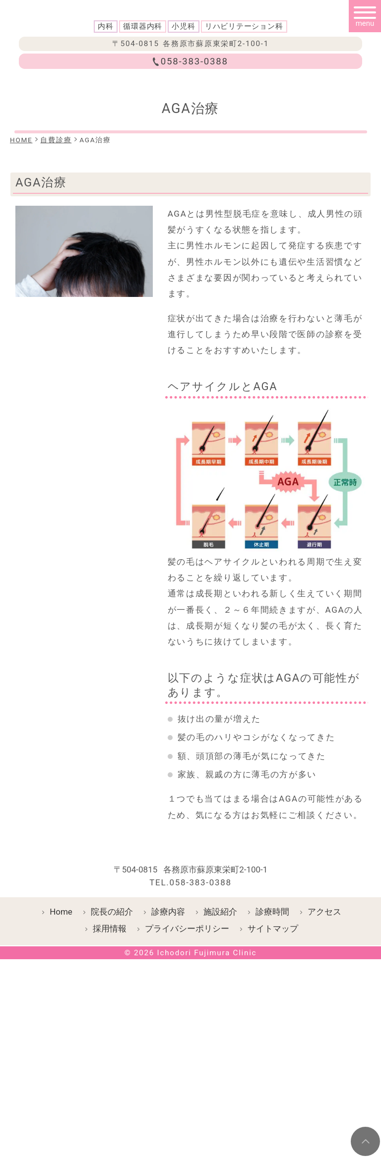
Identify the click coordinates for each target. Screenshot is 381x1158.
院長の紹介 (112, 1065)
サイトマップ (273, 1082)
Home (61, 1065)
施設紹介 (220, 1065)
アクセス (324, 1065)
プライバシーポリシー (187, 1082)
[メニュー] (365, 16)
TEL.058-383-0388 (190, 1036)
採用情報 (110, 1082)
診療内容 (168, 1065)
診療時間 (272, 1065)
